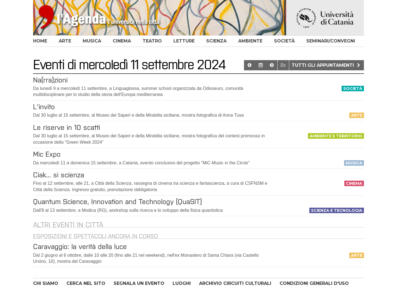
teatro (152, 41)
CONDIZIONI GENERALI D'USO (314, 283)
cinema (122, 41)
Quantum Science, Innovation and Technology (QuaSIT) (117, 201)
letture (184, 41)
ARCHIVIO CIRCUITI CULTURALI (235, 283)
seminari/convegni (330, 41)
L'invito (44, 107)
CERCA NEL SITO (85, 283)
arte (65, 41)
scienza (216, 41)
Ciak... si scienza (58, 175)
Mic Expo (47, 154)
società (284, 41)
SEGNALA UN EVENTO (139, 283)
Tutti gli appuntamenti (326, 65)
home (40, 41)
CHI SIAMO (45, 283)
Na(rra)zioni (50, 80)
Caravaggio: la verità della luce (80, 246)
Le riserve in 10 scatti (66, 127)
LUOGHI (182, 283)
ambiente (250, 41)
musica (92, 41)
